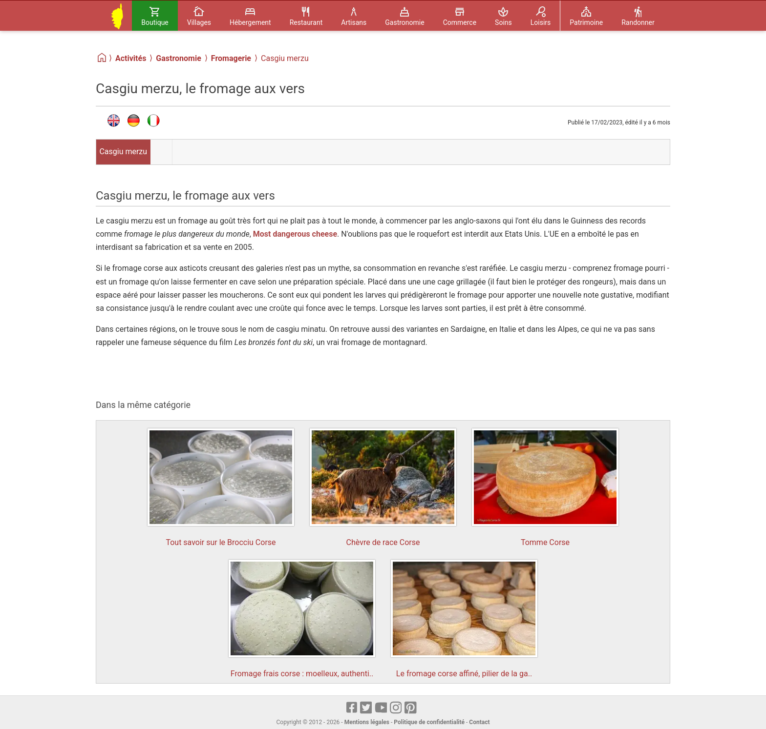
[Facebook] (352, 708)
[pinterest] (411, 708)
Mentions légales (366, 722)
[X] (366, 708)
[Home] (102, 57)
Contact (479, 722)
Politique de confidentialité (429, 722)
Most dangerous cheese (295, 234)
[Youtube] (381, 708)
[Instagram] (396, 708)
